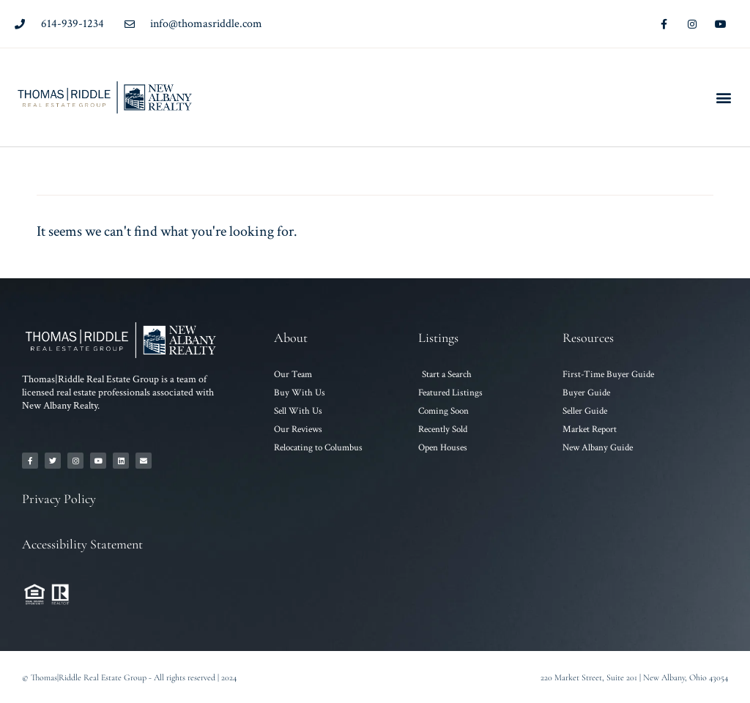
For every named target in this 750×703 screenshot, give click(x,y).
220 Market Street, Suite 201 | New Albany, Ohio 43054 (634, 677)
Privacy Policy (59, 499)
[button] (723, 98)
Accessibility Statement (82, 544)
